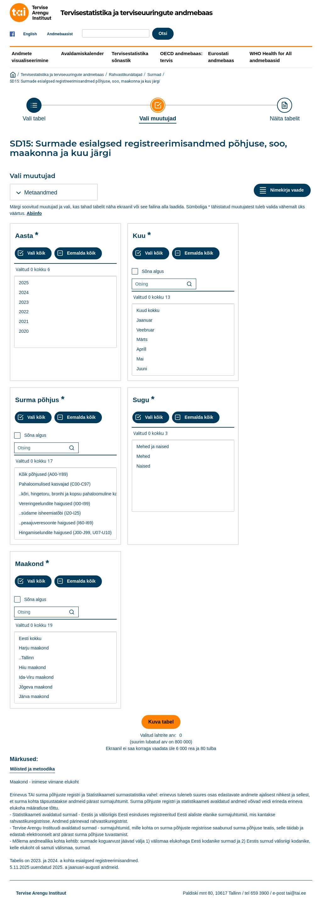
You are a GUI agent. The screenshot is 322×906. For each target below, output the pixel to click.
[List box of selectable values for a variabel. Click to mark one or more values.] (65, 312)
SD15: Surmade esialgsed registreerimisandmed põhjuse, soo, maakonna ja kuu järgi (85, 81)
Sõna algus (153, 271)
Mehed (183, 456)
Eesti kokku (65, 638)
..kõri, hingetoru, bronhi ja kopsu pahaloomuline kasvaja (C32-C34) (65, 494)
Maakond (29, 563)
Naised (183, 466)
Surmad (154, 74)
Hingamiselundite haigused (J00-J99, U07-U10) (65, 533)
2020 (65, 331)
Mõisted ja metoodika (32, 768)
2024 (65, 292)
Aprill (183, 349)
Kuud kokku (183, 310)
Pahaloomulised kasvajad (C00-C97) (65, 484)
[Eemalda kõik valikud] (78, 253)
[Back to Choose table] (34, 109)
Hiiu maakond (65, 667)
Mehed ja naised (183, 447)
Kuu (139, 235)
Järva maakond (65, 696)
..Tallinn (65, 658)
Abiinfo (34, 213)
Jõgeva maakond (65, 687)
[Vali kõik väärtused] (33, 253)
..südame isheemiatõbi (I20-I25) (65, 513)
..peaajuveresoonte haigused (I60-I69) (65, 523)
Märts (183, 339)
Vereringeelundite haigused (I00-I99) (65, 504)
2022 (65, 312)
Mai (183, 359)
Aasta (24, 235)
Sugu (141, 399)
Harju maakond (65, 648)
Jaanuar (183, 320)
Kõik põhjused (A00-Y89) (65, 474)
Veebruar (183, 330)
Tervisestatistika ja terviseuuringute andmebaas (62, 74)
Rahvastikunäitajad (125, 74)
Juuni (183, 369)
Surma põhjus (37, 399)
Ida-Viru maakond (65, 677)
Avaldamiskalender (82, 53)
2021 (65, 321)
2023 (65, 302)
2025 (65, 283)
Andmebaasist (60, 34)
